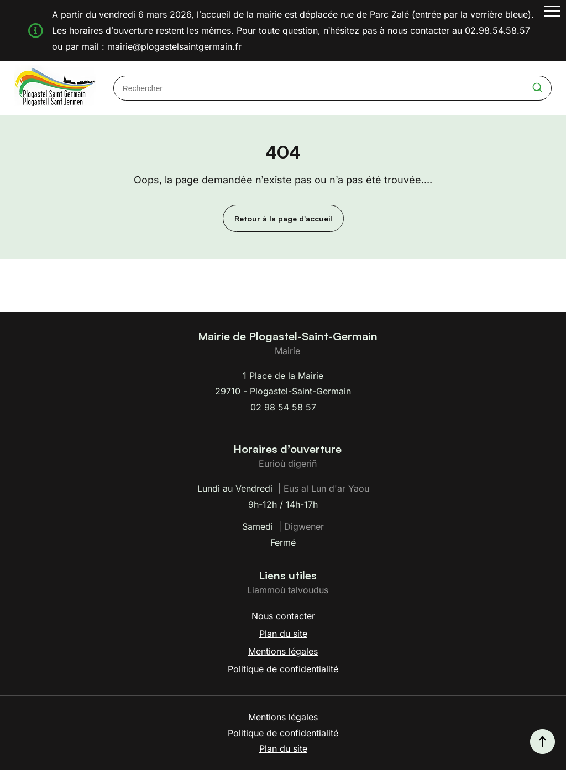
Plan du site (283, 633)
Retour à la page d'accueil (283, 218)
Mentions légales (283, 651)
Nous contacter (283, 615)
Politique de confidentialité (283, 668)
